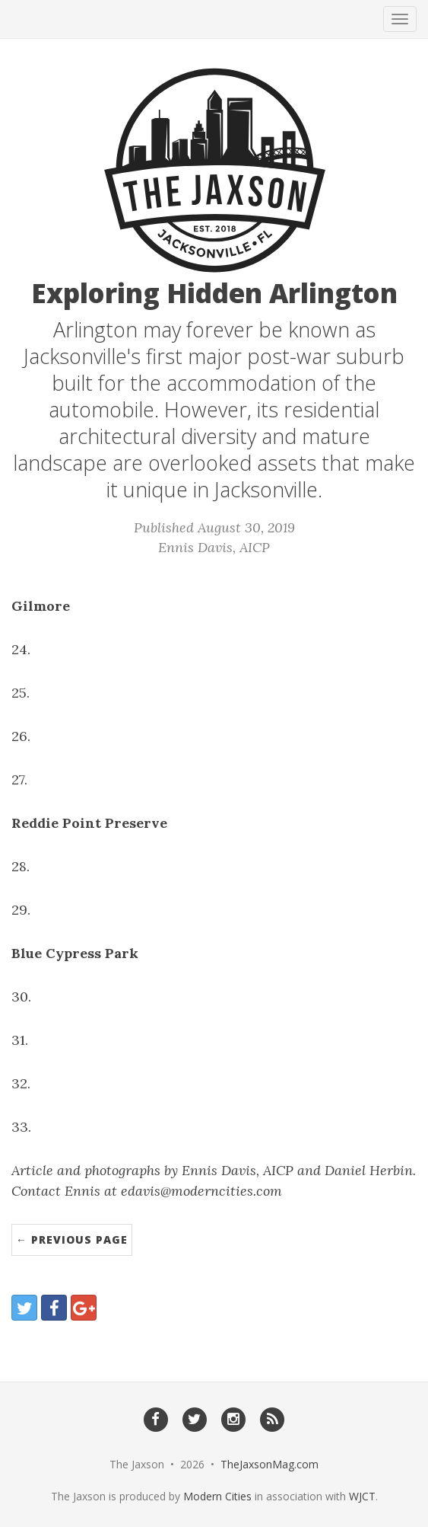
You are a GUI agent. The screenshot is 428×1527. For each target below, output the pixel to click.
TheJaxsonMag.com (269, 1464)
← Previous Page (72, 1239)
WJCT (362, 1496)
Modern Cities (217, 1496)
